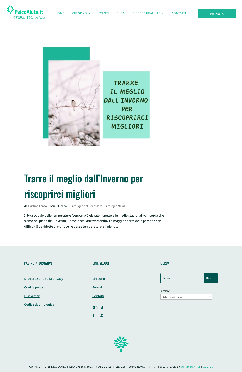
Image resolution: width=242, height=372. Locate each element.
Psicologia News (114, 206)
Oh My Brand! (190, 366)
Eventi (103, 14)
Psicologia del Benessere (86, 206)
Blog (121, 14)
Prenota (217, 14)
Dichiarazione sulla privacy (43, 279)
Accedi (208, 366)
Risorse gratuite (146, 14)
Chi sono (79, 14)
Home (60, 14)
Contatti (179, 14)
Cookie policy (33, 287)
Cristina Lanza (37, 206)
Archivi (165, 291)
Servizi (97, 287)
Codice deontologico (39, 305)
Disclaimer (32, 296)
